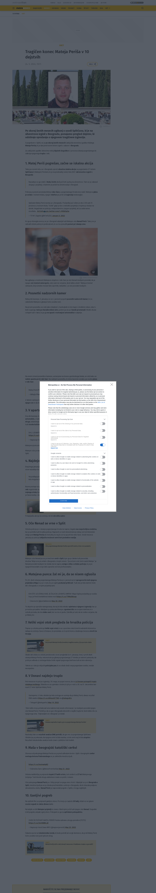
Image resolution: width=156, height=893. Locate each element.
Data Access (78, 508)
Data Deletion (66, 508)
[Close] (112, 385)
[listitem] (78, 419)
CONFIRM (63, 501)
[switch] (102, 423)
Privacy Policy (89, 508)
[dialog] (78, 446)
